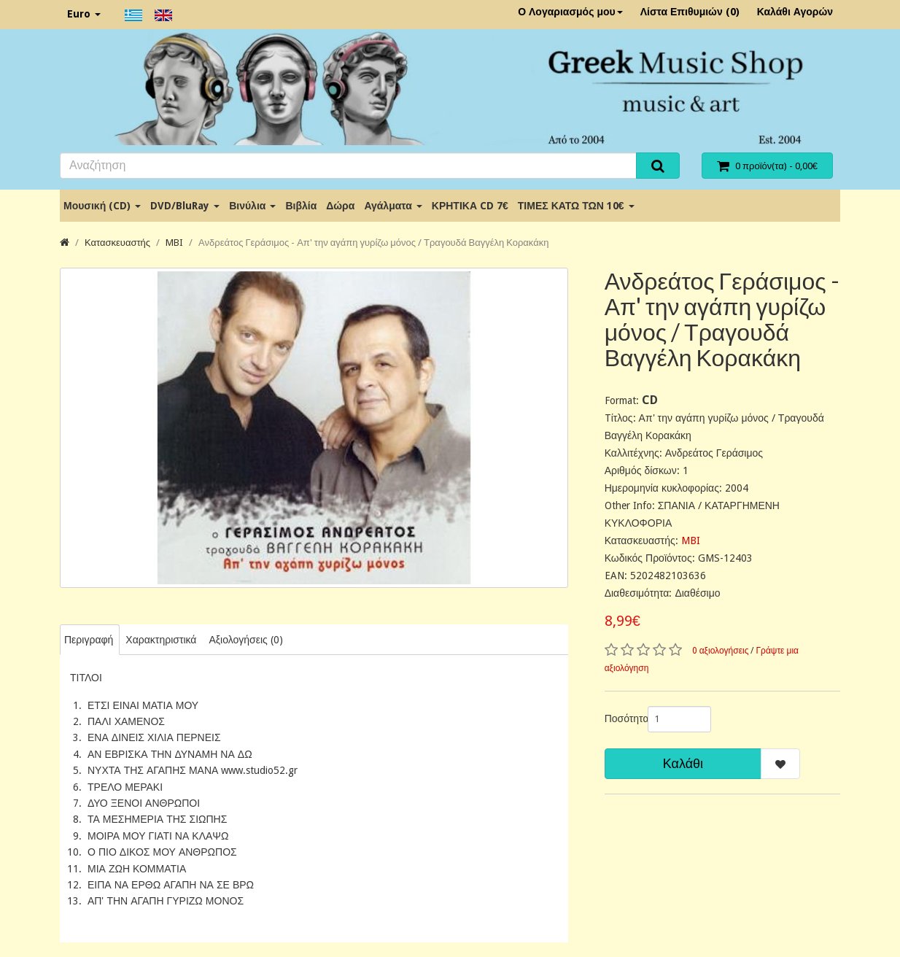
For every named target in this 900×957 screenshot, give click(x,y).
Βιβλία (301, 206)
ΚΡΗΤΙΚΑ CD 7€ (470, 206)
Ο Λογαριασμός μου (570, 12)
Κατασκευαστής (117, 242)
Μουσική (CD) (102, 206)
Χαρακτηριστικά (160, 640)
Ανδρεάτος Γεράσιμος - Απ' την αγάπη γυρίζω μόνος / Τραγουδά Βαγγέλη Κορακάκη (373, 242)
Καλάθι (683, 763)
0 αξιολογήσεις (720, 651)
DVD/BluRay (185, 206)
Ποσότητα (621, 718)
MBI (174, 242)
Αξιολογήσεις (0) (245, 640)
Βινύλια (252, 206)
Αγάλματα (393, 206)
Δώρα (340, 206)
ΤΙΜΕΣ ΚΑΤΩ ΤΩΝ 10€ (576, 206)
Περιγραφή (88, 640)
